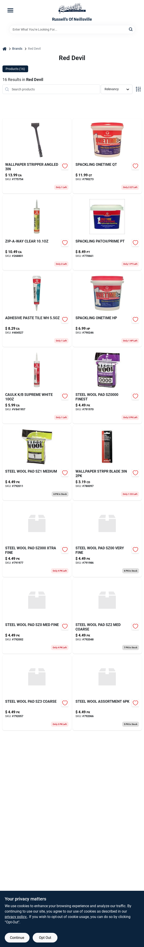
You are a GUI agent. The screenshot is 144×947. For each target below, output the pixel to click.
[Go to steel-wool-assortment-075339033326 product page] (107, 692)
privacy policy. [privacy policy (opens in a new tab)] (16, 917)
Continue (17, 938)
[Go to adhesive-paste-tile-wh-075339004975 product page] (36, 309)
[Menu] (10, 10)
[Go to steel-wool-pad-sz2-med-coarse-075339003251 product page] (107, 616)
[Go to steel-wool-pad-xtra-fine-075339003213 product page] (36, 539)
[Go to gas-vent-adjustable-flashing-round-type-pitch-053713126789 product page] (107, 309)
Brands (17, 48)
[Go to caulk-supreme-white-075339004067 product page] (36, 386)
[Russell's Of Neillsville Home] (72, 8)
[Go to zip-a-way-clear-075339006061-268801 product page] (36, 232)
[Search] (131, 29)
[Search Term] (72, 29)
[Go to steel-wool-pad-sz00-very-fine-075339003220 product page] (107, 539)
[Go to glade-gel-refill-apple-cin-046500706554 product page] (107, 386)
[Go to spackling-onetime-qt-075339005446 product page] (107, 155)
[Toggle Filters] (138, 89)
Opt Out (45, 938)
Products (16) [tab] (15, 69)
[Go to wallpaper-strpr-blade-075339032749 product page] (107, 462)
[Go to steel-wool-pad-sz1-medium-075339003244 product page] (36, 462)
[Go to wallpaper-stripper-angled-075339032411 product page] (36, 155)
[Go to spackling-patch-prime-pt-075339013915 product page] (107, 232)
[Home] (4, 48)
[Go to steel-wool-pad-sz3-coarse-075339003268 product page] (36, 692)
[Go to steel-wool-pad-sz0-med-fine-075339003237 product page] (36, 616)
